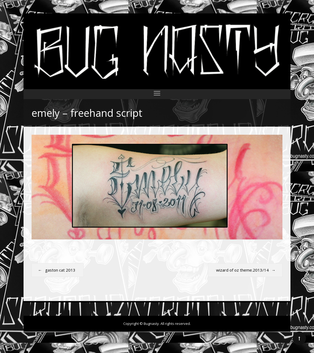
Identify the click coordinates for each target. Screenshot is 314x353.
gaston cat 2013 (60, 270)
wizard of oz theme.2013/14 (242, 270)
